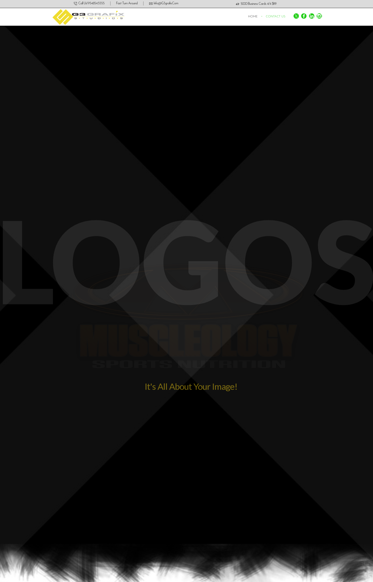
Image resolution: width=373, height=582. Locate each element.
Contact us (275, 16)
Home (253, 16)
